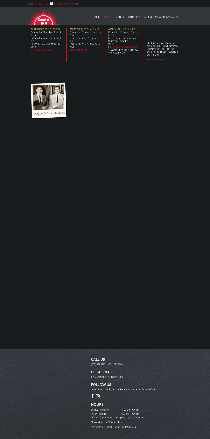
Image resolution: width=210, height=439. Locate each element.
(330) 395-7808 (115, 364)
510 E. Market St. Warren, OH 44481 (107, 376)
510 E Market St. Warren (66, 3)
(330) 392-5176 (39, 3)
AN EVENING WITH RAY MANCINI (162, 17)
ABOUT (107, 17)
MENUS (120, 17)
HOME (96, 17)
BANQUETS (134, 17)
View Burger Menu (155, 59)
